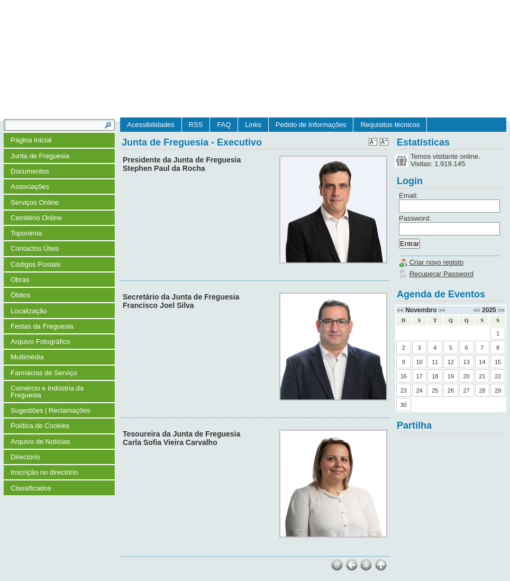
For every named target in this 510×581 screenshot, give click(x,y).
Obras (20, 280)
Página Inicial (31, 140)
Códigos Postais (35, 264)
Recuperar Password (441, 274)
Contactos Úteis (35, 248)
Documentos (30, 171)
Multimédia (27, 357)
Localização (29, 311)
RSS (196, 125)
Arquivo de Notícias (40, 442)
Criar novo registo (436, 262)
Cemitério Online (36, 218)
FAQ (224, 125)
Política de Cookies (40, 426)
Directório (25, 457)
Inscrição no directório (44, 472)
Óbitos (21, 295)
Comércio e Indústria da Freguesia (47, 391)
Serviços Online (35, 202)
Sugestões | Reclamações (50, 410)
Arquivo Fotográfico (40, 342)
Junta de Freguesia (40, 156)
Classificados (31, 488)
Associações (30, 186)
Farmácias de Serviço (44, 373)
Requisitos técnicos (390, 125)
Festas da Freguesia (42, 326)
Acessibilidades (151, 125)
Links (253, 125)
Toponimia (26, 233)
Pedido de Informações (311, 125)
